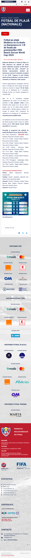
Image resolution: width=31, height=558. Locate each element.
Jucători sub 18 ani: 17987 (10, 494)
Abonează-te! (9, 1)
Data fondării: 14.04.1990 (9, 484)
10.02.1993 (3, 470)
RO (25, 4)
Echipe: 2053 (6, 486)
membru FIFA (20, 468)
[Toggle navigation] (28, 10)
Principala (4, 18)
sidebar (5, 33)
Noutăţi (10, 18)
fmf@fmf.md (8, 537)
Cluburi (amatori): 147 (9, 488)
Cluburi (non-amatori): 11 (9, 492)
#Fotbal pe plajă (9, 227)
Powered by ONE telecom (25, 553)
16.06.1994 (27, 468)
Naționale (16, 18)
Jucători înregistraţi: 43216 (10, 490)
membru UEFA (4, 468)
